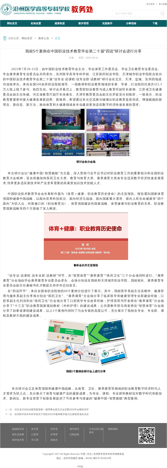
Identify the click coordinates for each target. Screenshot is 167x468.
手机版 (80, 466)
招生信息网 (18, 434)
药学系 (54, 429)
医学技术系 (18, 439)
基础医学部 (18, 429)
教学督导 (74, 429)
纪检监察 (74, 434)
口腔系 (34, 434)
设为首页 (150, 4)
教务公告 (43, 38)
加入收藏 (163, 4)
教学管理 (83, 23)
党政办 (54, 439)
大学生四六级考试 (96, 429)
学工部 (34, 439)
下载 (154, 23)
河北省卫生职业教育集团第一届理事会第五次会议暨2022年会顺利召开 (51, 409)
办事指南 (131, 23)
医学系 (34, 429)
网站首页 (12, 23)
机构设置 (36, 23)
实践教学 (107, 23)
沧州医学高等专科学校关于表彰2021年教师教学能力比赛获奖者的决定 (51, 414)
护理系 (54, 434)
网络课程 (113, 429)
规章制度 (60, 23)
